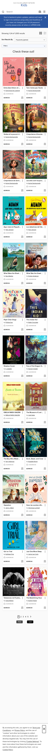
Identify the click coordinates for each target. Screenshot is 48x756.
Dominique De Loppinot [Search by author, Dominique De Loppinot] (13, 91)
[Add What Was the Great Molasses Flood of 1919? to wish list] (44, 283)
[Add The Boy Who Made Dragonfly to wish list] (22, 468)
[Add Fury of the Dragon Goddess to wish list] (44, 376)
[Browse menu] (44, 11)
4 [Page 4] (25, 617)
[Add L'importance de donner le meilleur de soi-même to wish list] (22, 190)
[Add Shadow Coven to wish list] (22, 376)
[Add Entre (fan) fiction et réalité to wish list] (22, 98)
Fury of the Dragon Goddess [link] (35, 366)
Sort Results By (7, 40)
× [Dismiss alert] (45, 17)
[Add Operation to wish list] (22, 515)
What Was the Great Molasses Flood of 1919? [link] (35, 273)
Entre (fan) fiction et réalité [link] (12, 88)
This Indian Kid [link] (31, 320)
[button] (40, 34)
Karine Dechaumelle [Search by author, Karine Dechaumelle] (34, 91)
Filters (5, 46)
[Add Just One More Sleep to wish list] (44, 561)
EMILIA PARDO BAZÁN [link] (12, 413)
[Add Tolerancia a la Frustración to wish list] (22, 608)
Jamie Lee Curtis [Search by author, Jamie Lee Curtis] (33, 554)
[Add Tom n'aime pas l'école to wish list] (44, 98)
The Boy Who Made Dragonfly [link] (12, 459)
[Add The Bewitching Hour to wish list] (44, 608)
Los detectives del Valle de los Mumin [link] (35, 227)
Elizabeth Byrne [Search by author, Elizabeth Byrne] (33, 461)
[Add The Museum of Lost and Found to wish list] (44, 422)
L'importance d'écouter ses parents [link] (35, 134)
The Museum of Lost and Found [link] (35, 413)
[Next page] (30, 617)
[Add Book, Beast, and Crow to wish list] (44, 468)
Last (30, 622)
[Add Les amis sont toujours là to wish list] (44, 190)
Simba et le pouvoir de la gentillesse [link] (12, 134)
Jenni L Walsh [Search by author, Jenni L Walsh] (10, 508)
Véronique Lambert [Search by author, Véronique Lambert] (34, 508)
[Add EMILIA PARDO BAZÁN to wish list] (22, 422)
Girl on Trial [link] (8, 552)
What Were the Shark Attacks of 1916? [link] (12, 273)
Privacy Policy (20, 730)
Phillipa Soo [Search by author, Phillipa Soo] (9, 322)
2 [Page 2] (21, 617)
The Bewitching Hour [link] (34, 598)
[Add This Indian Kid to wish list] (44, 329)
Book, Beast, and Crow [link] (34, 459)
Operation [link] (7, 505)
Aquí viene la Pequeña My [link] (12, 227)
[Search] (3, 12)
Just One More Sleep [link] (34, 552)
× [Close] (44, 729)
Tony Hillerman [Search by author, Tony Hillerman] (10, 461)
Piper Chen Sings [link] (10, 320)
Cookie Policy (8, 750)
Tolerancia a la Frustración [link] (12, 598)
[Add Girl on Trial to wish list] (22, 561)
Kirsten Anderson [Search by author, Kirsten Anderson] (33, 276)
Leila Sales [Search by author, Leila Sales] (31, 415)
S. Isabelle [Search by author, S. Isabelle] (9, 369)
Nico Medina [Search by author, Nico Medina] (9, 276)
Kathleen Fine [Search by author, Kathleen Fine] (10, 554)
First (19, 622)
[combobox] (20, 11)
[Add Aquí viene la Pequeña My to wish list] (22, 237)
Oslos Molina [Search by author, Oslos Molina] (9, 601)
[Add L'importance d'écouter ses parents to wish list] (44, 144)
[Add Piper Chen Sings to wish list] (22, 329)
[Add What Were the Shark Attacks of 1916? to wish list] (22, 283)
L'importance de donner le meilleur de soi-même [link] (12, 181)
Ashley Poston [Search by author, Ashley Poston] (32, 601)
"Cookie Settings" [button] (32, 741)
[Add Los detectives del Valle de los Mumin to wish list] (44, 237)
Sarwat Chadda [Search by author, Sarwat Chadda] (33, 369)
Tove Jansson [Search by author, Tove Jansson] (10, 230)
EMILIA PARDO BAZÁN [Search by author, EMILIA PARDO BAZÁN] (13, 415)
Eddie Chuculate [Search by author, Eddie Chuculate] (33, 322)
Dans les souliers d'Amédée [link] (35, 505)
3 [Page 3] (23, 617)
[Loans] (40, 12)
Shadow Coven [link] (9, 366)
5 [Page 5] (28, 617)
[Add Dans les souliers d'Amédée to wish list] (44, 515)
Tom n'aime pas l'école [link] (34, 88)
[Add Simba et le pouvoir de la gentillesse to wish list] (22, 144)
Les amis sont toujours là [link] (35, 181)
